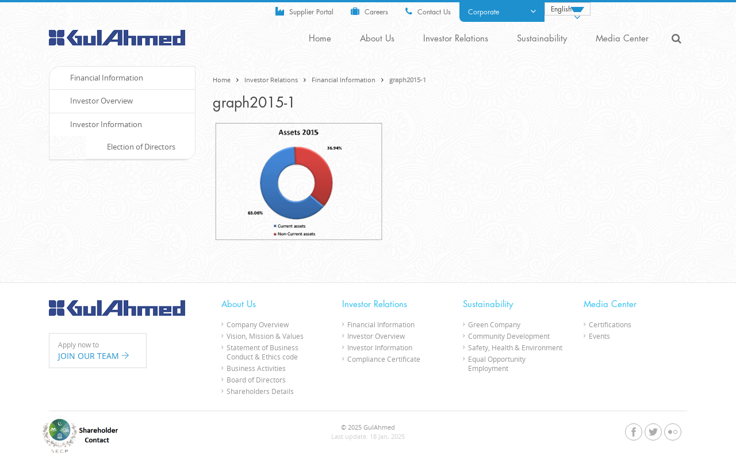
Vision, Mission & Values (265, 335)
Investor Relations (455, 39)
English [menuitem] (561, 9)
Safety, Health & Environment (515, 347)
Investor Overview (95, 100)
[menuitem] (568, 9)
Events (599, 335)
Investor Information (100, 124)
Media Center (622, 39)
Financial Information (343, 79)
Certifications (610, 324)
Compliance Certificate (383, 358)
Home (320, 39)
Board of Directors (256, 379)
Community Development (509, 335)
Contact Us (428, 11)
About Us (377, 39)
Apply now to (97, 351)
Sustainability (542, 39)
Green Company (494, 324)
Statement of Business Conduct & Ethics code (262, 352)
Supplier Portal (304, 11)
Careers (369, 11)
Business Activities (256, 368)
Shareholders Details (260, 391)
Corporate (502, 11)
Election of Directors (135, 146)
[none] (568, 9)
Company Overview (258, 324)
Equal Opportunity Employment (497, 363)
